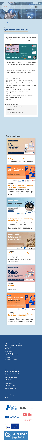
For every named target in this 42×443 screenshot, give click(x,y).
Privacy (12, 395)
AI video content (12, 285)
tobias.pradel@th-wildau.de (11, 359)
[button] (21, 51)
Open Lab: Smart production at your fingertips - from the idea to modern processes (20, 186)
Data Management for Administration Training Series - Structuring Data (20, 219)
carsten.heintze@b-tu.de (10, 388)
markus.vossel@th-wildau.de (11, 354)
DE (34, 2)
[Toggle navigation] (36, 7)
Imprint (7, 395)
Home (7, 22)
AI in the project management (16, 159)
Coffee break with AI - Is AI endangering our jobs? (19, 253)
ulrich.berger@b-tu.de (9, 381)
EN (36, 2)
